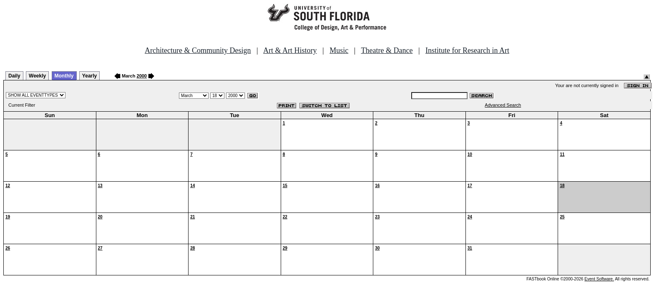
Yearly (89, 76)
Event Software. (599, 279)
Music (339, 50)
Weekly (37, 76)
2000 (142, 75)
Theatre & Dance (387, 50)
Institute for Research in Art (467, 50)
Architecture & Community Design (198, 50)
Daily (14, 76)
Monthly (64, 76)
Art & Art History (290, 50)
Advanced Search (503, 105)
